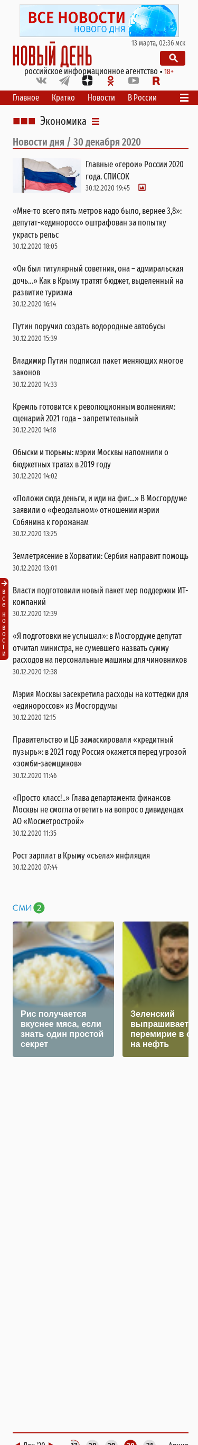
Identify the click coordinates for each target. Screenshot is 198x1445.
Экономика (63, 121)
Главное (26, 98)
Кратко (63, 98)
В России (142, 98)
